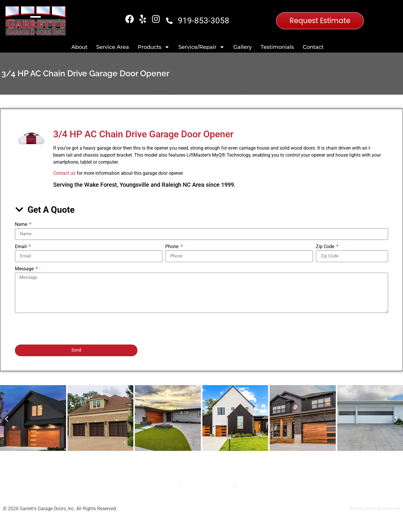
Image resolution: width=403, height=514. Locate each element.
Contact (313, 47)
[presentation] (59, 328)
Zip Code (325, 246)
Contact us (64, 173)
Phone (172, 246)
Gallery (242, 47)
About (79, 47)
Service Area (112, 47)
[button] (6, 419)
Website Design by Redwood (374, 508)
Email (21, 246)
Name (21, 224)
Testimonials (277, 47)
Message (25, 268)
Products (154, 47)
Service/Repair (201, 47)
